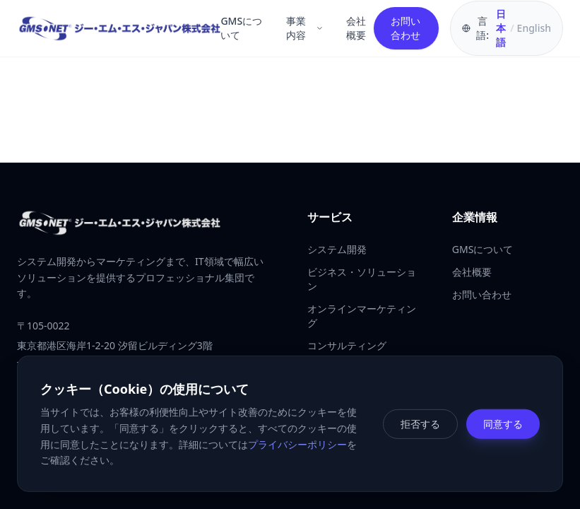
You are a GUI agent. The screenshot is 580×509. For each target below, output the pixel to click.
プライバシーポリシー (297, 443)
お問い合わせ (405, 28)
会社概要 (356, 28)
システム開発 (337, 249)
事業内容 (305, 28)
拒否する (420, 423)
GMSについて (241, 28)
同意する (503, 423)
